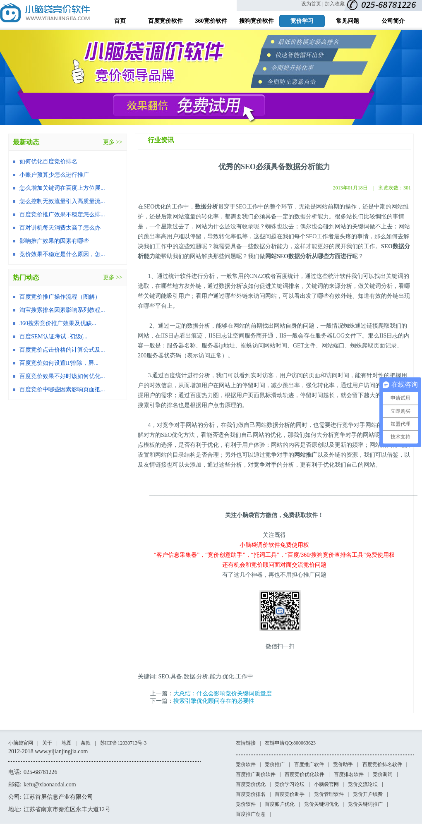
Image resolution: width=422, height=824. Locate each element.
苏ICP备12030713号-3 (123, 743)
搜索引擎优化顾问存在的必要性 (213, 701)
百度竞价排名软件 (382, 764)
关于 (47, 743)
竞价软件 (246, 764)
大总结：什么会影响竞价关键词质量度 (222, 693)
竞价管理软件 (329, 794)
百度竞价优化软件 (304, 774)
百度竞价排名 (251, 794)
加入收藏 (335, 4)
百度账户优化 (280, 804)
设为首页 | (312, 4)
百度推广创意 (251, 814)
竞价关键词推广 (365, 804)
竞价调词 (383, 774)
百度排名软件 (349, 774)
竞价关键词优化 (321, 804)
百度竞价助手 (290, 794)
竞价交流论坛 (363, 784)
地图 (67, 743)
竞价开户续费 (368, 794)
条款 (86, 743)
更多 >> (112, 142)
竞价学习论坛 (290, 784)
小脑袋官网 (20, 743)
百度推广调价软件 (256, 774)
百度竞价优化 (251, 784)
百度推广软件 (309, 764)
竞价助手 (343, 764)
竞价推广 (275, 764)
